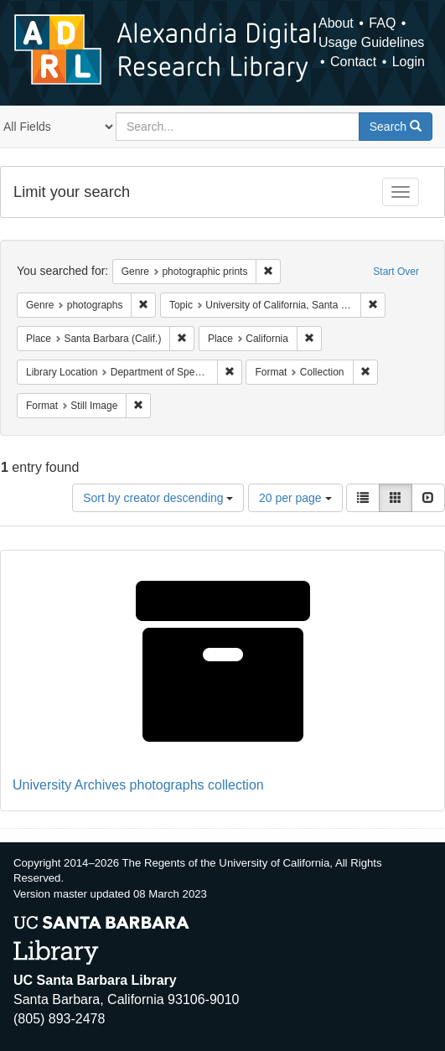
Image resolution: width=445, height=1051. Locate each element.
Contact (353, 61)
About (336, 23)
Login (408, 61)
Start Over (396, 271)
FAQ (382, 23)
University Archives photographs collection (138, 785)
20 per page (295, 498)
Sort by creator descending (158, 498)
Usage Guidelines (371, 42)
